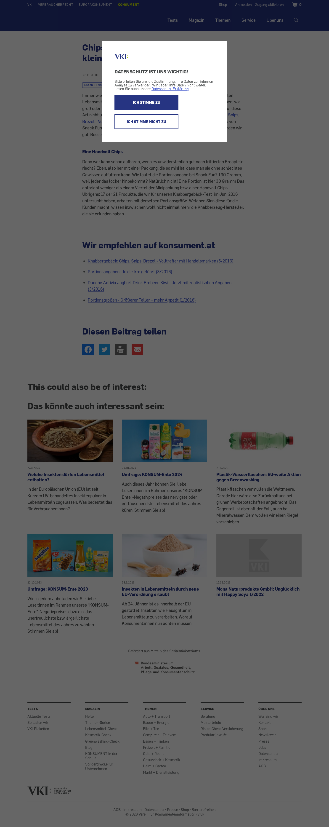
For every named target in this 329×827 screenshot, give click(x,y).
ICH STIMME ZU (146, 102)
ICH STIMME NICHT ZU (146, 121)
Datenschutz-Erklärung (170, 88)
